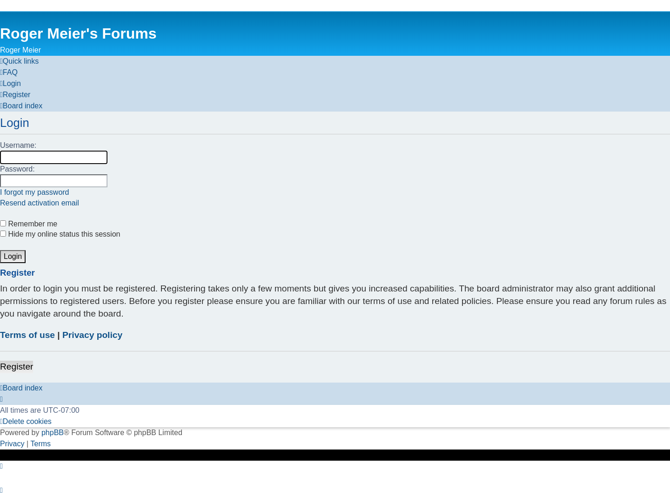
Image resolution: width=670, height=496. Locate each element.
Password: (17, 169)
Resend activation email (39, 203)
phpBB (52, 432)
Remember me (28, 224)
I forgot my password (34, 192)
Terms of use (27, 335)
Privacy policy (92, 335)
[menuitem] (9, 72)
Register (16, 366)
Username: (18, 145)
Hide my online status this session (60, 234)
